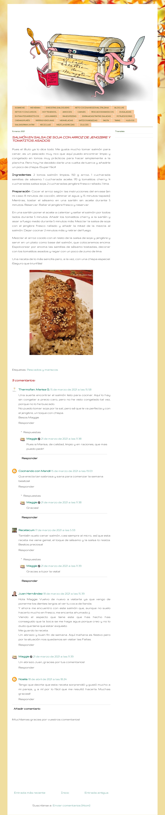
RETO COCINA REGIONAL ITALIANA (92, 108)
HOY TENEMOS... (49, 112)
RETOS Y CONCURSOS (25, 112)
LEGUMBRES (51, 116)
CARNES (82, 112)
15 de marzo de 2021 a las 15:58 (70, 389)
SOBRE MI (20, 108)
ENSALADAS (125, 112)
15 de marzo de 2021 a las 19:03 (71, 470)
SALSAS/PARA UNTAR (24, 125)
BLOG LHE (119, 108)
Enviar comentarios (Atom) (71, 805)
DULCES (84, 125)
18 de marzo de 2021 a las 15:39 (63, 593)
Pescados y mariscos (42, 369)
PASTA (106, 120)
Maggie (31, 438)
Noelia (23, 679)
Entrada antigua (96, 792)
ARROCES (67, 112)
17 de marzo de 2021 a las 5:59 (55, 530)
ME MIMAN (35, 108)
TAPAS (117, 120)
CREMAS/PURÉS (22, 120)
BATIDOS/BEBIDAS (88, 120)
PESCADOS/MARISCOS (102, 112)
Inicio (65, 792)
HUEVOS (130, 120)
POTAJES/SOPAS (124, 116)
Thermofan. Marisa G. (34, 389)
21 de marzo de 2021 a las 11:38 (61, 438)
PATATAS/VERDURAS (45, 120)
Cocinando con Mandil (34, 470)
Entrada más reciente (29, 792)
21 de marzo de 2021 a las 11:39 (61, 565)
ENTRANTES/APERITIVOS (27, 116)
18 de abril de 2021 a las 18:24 (47, 679)
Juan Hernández (30, 593)
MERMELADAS (66, 120)
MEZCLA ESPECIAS (65, 125)
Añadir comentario (27, 708)
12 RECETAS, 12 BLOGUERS (57, 108)
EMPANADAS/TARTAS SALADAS (96, 116)
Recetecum (26, 530)
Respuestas (32, 432)
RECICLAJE (45, 125)
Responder (26, 422)
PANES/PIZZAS (69, 116)
